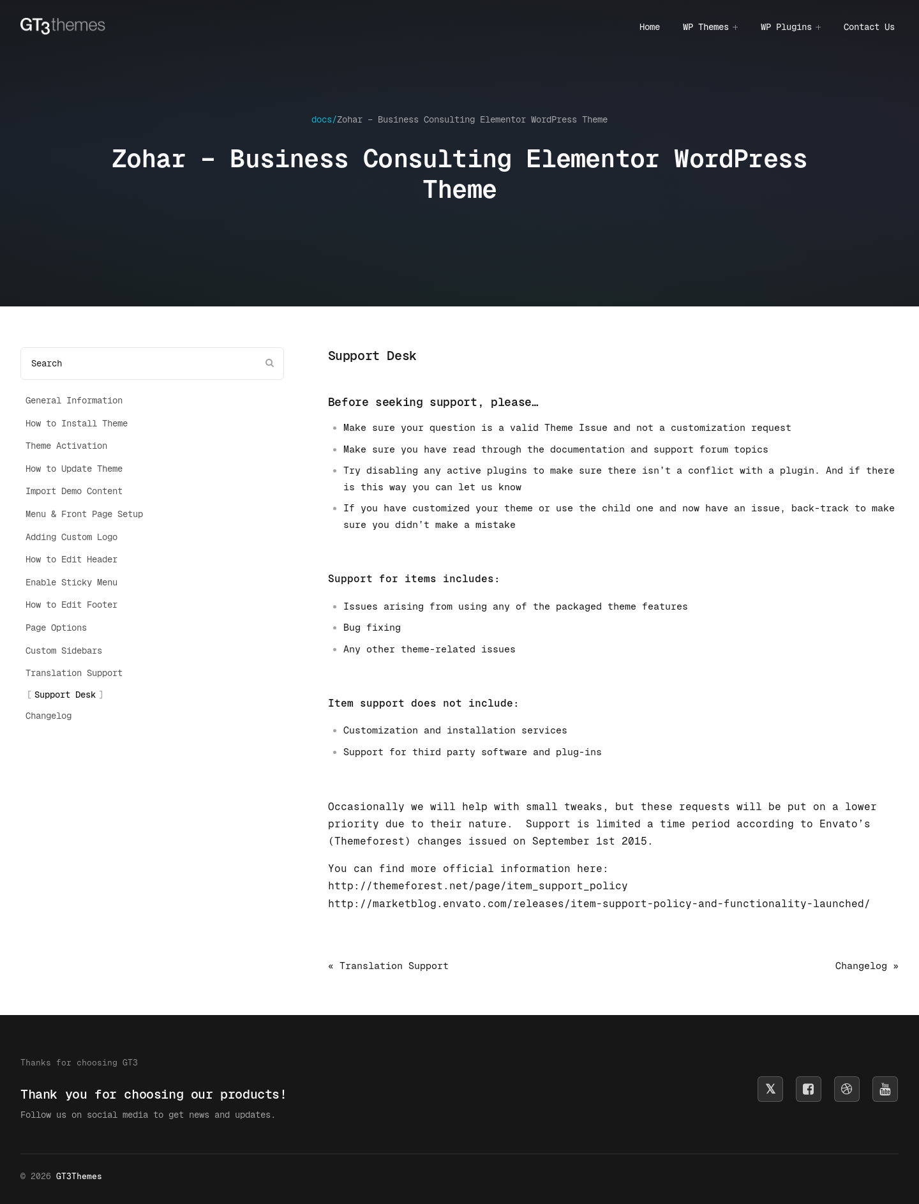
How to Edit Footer (71, 604)
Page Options (56, 627)
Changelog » (867, 965)
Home (649, 27)
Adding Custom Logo (71, 537)
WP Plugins (786, 27)
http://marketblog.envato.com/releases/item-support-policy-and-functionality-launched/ (599, 904)
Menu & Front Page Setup (84, 514)
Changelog (48, 716)
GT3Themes (79, 1176)
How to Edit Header (71, 559)
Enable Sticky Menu (71, 582)
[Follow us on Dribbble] (847, 1089)
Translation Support (74, 673)
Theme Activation (66, 445)
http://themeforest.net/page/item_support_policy (478, 886)
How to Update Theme (74, 468)
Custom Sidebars (64, 650)
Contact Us (869, 27)
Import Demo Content (74, 491)
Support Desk (65, 694)
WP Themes (706, 27)
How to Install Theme (77, 423)
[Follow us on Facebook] (808, 1089)
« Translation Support (388, 965)
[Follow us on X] (770, 1089)
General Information (74, 400)
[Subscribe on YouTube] (885, 1089)
